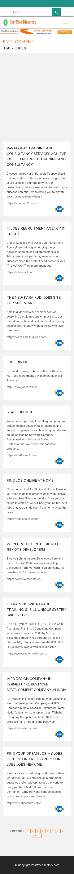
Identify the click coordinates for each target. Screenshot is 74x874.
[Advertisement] (37, 103)
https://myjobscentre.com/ (24, 803)
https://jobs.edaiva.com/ (22, 519)
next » (37, 835)
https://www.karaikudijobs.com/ (27, 337)
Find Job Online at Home (30, 480)
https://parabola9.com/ (21, 203)
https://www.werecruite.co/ (24, 579)
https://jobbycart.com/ (21, 272)
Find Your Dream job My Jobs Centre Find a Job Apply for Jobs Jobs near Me (34, 759)
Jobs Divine (17, 362)
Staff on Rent (20, 412)
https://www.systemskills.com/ (26, 653)
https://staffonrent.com (22, 455)
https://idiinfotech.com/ (22, 728)
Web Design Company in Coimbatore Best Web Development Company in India (36, 684)
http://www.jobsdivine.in (22, 387)
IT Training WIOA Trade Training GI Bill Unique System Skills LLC (36, 609)
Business (21, 48)
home (7, 48)
